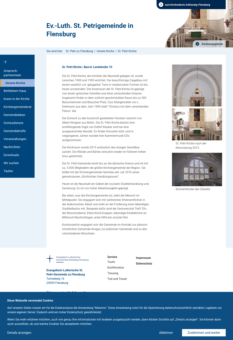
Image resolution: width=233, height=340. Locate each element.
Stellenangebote (212, 44)
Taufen (8, 171)
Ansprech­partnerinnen (12, 73)
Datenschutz (144, 263)
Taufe (111, 262)
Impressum (143, 258)
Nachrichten (12, 147)
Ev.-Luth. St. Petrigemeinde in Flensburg (89, 30)
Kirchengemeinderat (17, 107)
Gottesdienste (13, 123)
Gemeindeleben (14, 115)
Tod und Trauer (117, 279)
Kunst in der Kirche (16, 99)
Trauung (112, 273)
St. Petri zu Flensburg (79, 51)
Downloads (11, 155)
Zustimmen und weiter (203, 333)
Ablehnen (166, 333)
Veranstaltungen (15, 139)
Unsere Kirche (15, 83)
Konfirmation (115, 267)
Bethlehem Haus (15, 91)
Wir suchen (11, 163)
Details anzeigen (19, 333)
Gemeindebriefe (15, 131)
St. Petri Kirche (127, 51)
